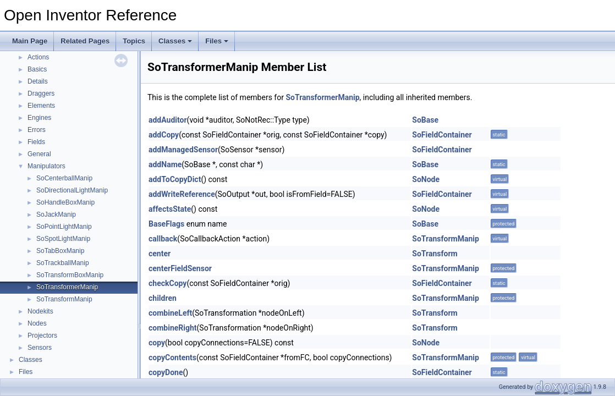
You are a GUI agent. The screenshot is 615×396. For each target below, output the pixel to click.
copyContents (172, 357)
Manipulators (46, 166)
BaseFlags (166, 223)
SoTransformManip (64, 299)
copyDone (166, 372)
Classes (175, 41)
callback (163, 238)
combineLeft (170, 313)
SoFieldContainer (441, 134)
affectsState (170, 209)
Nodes (37, 323)
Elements (41, 105)
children (163, 298)
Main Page (29, 41)
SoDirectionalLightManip (72, 190)
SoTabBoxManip (60, 251)
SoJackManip (56, 214)
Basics (37, 69)
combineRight (173, 327)
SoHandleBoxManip (65, 202)
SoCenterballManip (64, 178)
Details (38, 81)
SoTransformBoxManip (69, 275)
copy (157, 342)
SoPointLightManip (64, 226)
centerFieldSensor (180, 268)
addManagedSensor (183, 149)
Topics (134, 41)
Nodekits (40, 311)
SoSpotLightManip (63, 239)
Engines (39, 118)
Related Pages (85, 41)
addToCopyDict (175, 179)
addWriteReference (182, 194)
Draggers (41, 93)
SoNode (426, 179)
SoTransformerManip (67, 287)
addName (165, 164)
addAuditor (168, 120)
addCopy (164, 134)
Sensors (40, 347)
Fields (36, 142)
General (39, 154)
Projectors (42, 335)
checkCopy (167, 283)
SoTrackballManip (62, 263)
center (160, 253)
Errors (37, 130)
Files (216, 41)
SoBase (425, 120)
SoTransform (434, 253)
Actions (38, 57)
